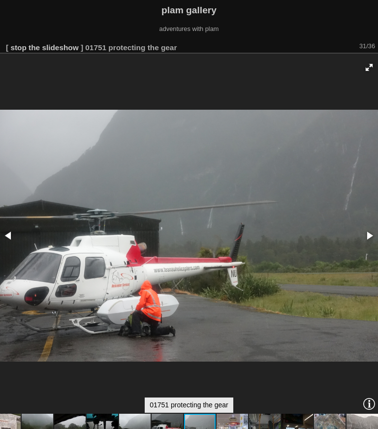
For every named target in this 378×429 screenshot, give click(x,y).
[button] (369, 67)
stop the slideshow (44, 47)
